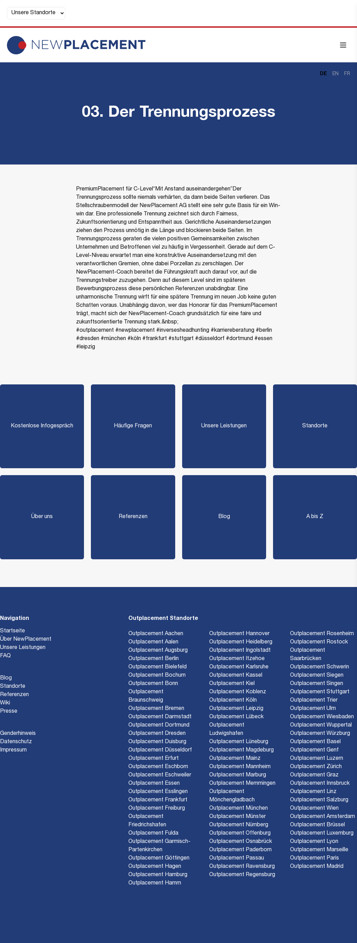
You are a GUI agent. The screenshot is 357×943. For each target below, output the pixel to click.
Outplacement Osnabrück (240, 842)
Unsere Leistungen (224, 426)
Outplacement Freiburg (156, 808)
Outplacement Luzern (316, 759)
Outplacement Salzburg (319, 800)
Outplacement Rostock (319, 642)
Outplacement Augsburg (158, 650)
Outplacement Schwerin (319, 667)
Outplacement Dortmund (158, 725)
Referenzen (133, 517)
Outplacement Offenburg (240, 833)
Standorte (315, 426)
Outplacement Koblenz (237, 692)
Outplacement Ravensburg (242, 867)
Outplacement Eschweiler (159, 775)
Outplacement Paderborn (240, 850)
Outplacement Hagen (154, 867)
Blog (224, 517)
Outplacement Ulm (313, 709)
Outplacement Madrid (316, 867)
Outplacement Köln (233, 700)
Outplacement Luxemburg (322, 833)
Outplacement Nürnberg (238, 825)
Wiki (5, 703)
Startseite (12, 631)
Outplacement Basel (315, 742)
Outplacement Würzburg (320, 734)
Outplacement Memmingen (242, 783)
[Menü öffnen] (343, 45)
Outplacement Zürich (316, 767)
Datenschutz (16, 742)
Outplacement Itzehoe (237, 659)
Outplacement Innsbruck (320, 783)
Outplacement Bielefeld (157, 667)
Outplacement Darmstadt (160, 717)
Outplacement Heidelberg (240, 642)
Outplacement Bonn (153, 684)
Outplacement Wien (314, 808)
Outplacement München (238, 808)
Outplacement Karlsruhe (239, 667)
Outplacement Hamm (154, 883)
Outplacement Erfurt (153, 759)
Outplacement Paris (314, 858)
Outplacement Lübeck (236, 717)
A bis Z (314, 517)
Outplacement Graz (314, 775)
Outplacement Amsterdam (322, 817)
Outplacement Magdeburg (241, 750)
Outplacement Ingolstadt (240, 650)
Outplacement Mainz (235, 759)
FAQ (5, 656)
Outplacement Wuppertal (321, 725)
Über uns (42, 517)
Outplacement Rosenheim (322, 634)
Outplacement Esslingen (158, 792)
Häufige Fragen (133, 426)
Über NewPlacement (25, 639)
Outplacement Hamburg (157, 875)
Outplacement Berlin (153, 659)
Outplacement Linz (313, 792)
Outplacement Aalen (153, 642)
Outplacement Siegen (316, 675)
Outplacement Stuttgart (319, 692)
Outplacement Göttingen (158, 858)
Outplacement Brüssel (317, 825)
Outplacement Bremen (156, 709)
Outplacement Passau (236, 858)
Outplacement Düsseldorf (160, 750)
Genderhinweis (18, 734)
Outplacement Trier (314, 700)
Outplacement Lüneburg (238, 742)
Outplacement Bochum (157, 675)
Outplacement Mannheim (240, 767)
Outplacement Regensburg (242, 875)
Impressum (13, 750)
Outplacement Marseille (319, 850)
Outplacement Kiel (232, 684)
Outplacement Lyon (314, 842)
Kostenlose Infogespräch (42, 426)
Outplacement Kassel (235, 675)
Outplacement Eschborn (158, 767)
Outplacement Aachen (155, 634)
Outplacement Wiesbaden (322, 717)
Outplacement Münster (237, 817)
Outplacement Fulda (153, 833)
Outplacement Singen (316, 684)
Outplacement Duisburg (157, 742)
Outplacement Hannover (239, 634)
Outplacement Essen (154, 783)
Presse (8, 711)
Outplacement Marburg (237, 775)
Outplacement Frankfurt (157, 800)
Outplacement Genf (314, 750)
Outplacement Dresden (157, 734)
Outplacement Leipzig (236, 709)
